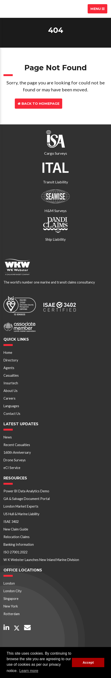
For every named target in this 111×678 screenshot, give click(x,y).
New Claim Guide (15, 529)
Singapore (10, 599)
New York (10, 606)
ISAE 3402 (11, 522)
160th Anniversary (17, 452)
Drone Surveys (14, 460)
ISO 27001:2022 (15, 552)
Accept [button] (88, 662)
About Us (10, 391)
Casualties (11, 375)
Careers (9, 398)
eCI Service (11, 468)
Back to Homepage (38, 104)
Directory (10, 360)
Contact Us (80, 104)
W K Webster (20, 9)
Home (7, 352)
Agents (8, 368)
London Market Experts (20, 506)
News (7, 437)
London (9, 583)
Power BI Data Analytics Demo (26, 491)
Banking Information (18, 544)
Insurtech (10, 383)
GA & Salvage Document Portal (26, 499)
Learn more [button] (28, 671)
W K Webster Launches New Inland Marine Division (41, 560)
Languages (11, 406)
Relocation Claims (16, 537)
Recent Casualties (16, 445)
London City (12, 591)
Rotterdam (11, 614)
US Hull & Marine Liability (21, 514)
